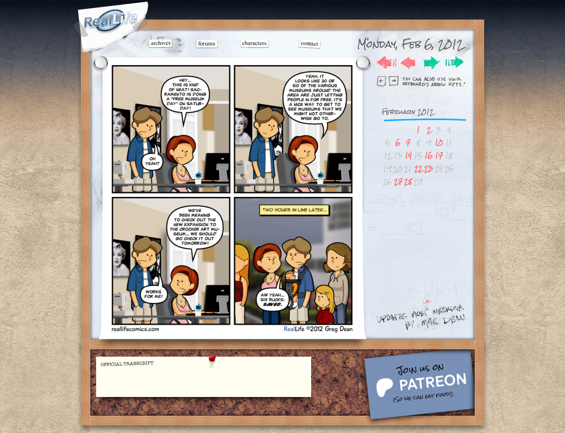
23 (428, 168)
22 (418, 168)
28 (408, 181)
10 (439, 142)
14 (408, 155)
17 (439, 155)
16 (429, 155)
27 (398, 181)
